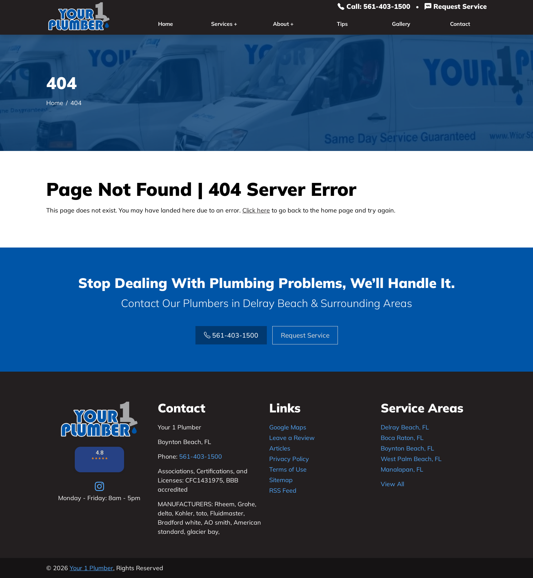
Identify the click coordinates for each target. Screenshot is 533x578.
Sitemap (281, 480)
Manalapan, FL (402, 469)
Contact (460, 23)
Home (165, 23)
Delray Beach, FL (405, 427)
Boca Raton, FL (402, 438)
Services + (224, 23)
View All (392, 484)
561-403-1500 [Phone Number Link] (231, 335)
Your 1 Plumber (91, 568)
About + (283, 23)
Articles (279, 448)
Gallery (401, 23)
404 (76, 103)
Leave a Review (292, 438)
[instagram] (99, 486)
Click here (256, 210)
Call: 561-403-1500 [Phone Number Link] (374, 6)
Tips (342, 23)
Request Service (456, 6)
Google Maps (287, 427)
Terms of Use (288, 469)
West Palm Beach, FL (411, 459)
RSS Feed (282, 490)
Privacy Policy (289, 459)
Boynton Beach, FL (407, 448)
